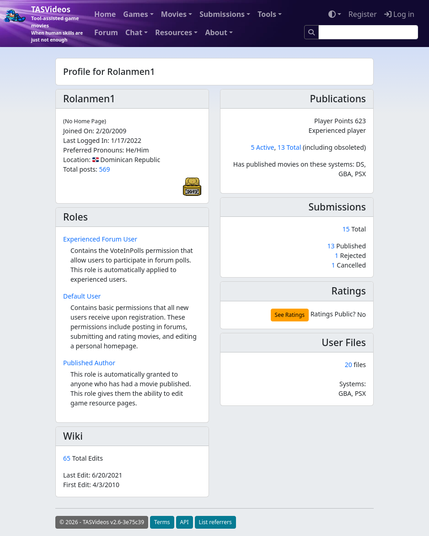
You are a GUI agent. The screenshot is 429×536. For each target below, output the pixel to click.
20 (348, 364)
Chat (133, 32)
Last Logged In (85, 140)
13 (332, 246)
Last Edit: (93, 475)
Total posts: (80, 169)
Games (135, 14)
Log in (399, 14)
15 (347, 229)
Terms (162, 522)
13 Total (289, 147)
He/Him (137, 150)
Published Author (89, 362)
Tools (266, 14)
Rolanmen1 (89, 98)
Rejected (350, 255)
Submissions (222, 14)
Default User (82, 296)
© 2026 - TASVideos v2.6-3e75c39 (101, 522)
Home (105, 14)
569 (104, 169)
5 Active (262, 147)
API (184, 522)
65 (67, 458)
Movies (174, 14)
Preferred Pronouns (93, 150)
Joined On (77, 130)
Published (346, 246)
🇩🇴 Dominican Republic (126, 159)
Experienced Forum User (100, 239)
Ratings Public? (333, 314)
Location (76, 159)
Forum (106, 32)
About (216, 32)
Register (363, 14)
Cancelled (349, 265)
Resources (173, 32)
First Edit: (91, 484)
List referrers (215, 522)
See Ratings (290, 315)
